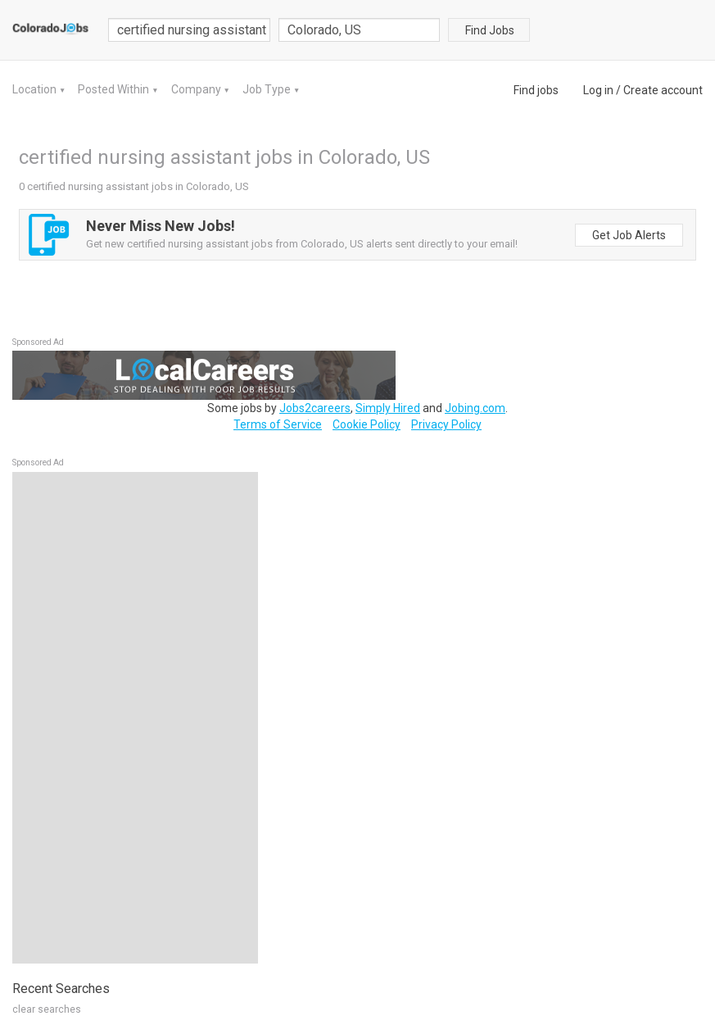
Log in (598, 90)
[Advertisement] (135, 718)
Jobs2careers (315, 408)
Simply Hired (387, 408)
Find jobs (536, 90)
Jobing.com (475, 408)
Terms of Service (277, 424)
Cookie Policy (366, 424)
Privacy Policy (446, 424)
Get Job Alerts (629, 235)
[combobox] (359, 30)
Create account (663, 90)
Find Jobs (489, 30)
